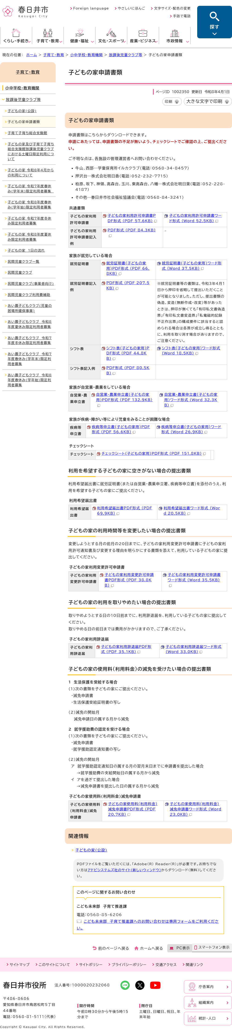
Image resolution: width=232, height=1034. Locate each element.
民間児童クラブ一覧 (23, 261)
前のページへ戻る (113, 948)
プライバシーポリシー (129, 964)
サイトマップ (20, 964)
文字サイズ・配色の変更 (172, 8)
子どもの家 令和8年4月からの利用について (31, 172)
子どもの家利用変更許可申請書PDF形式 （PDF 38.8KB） (129, 580)
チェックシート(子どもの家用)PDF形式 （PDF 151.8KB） (154, 453)
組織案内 (206, 1002)
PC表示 (183, 948)
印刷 (169, 101)
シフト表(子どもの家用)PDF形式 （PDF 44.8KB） (128, 353)
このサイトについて (54, 964)
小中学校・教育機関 (86, 55)
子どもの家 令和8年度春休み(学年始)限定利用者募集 (30, 204)
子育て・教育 (53, 55)
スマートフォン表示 (214, 947)
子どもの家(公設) (91, 850)
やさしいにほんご (131, 8)
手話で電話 (182, 16)
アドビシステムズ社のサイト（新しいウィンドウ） (124, 870)
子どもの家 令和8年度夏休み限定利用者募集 (30, 237)
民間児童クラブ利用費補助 (29, 294)
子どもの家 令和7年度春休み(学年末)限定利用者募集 (31, 188)
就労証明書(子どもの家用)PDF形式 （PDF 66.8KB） (128, 268)
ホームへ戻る (151, 948)
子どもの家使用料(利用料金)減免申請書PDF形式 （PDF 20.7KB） (133, 809)
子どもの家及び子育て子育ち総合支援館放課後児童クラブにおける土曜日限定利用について (31, 151)
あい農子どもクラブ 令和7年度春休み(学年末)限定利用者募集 (30, 359)
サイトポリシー (91, 964)
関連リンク (194, 964)
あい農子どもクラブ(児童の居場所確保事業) (30, 308)
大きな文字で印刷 (204, 101)
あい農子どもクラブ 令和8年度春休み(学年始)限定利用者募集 (30, 380)
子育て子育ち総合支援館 (27, 133)
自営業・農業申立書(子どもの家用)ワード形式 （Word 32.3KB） (190, 400)
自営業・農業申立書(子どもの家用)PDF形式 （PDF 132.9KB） (124, 400)
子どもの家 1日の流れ (26, 250)
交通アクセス (166, 964)
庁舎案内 (206, 986)
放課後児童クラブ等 (125, 55)
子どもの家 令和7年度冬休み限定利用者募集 (30, 221)
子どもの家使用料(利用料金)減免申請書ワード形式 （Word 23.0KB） (196, 809)
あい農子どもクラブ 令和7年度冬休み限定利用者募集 (30, 340)
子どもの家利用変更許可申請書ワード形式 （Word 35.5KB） (194, 580)
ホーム (31, 55)
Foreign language (91, 8)
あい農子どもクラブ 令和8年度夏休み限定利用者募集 (30, 324)
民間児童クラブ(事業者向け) (31, 283)
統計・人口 (207, 1018)
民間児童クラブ (20, 272)
